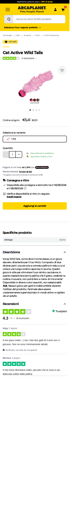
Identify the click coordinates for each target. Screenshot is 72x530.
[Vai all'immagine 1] (30, 110)
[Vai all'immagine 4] (39, 110)
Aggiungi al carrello (34, 205)
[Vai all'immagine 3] (36, 110)
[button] (35, 86)
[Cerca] (8, 19)
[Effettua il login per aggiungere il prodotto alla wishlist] (62, 70)
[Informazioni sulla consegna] (25, 188)
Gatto (17, 35)
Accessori (27, 35)
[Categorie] (7, 9)
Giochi (37, 35)
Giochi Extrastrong (51, 35)
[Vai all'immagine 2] (33, 110)
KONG (6, 46)
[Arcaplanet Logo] (32, 9)
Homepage (7, 35)
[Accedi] (55, 9)
